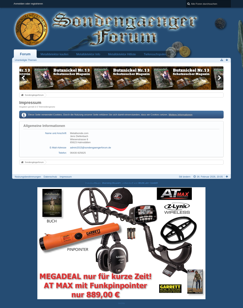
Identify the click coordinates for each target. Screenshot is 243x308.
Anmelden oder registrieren (28, 3)
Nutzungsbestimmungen (28, 176)
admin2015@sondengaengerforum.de (90, 147)
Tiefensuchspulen (155, 54)
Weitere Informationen (181, 114)
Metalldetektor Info (88, 54)
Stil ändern (185, 176)
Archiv (121, 303)
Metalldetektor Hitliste (122, 54)
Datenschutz (50, 176)
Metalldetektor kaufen (54, 54)
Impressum (66, 176)
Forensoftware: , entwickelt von (121, 182)
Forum (25, 54)
